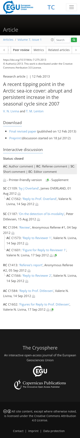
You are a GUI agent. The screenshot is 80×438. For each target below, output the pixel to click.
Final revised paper (22, 131)
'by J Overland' (29, 188)
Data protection (54, 431)
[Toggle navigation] (71, 7)
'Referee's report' (31, 265)
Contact (18, 431)
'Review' (24, 227)
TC (51, 7)
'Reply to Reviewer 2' (37, 275)
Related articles (59, 50)
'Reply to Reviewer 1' (37, 238)
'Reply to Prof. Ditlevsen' (36, 291)
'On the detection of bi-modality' (41, 214)
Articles (8, 40)
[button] (52, 40)
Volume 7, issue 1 (30, 40)
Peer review (21, 50)
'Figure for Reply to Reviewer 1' (44, 250)
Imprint (33, 431)
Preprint (15, 138)
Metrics (39, 50)
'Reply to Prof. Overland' (39, 199)
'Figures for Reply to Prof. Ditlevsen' (44, 304)
